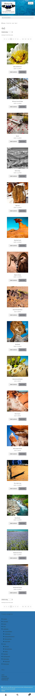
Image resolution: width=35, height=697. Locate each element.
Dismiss (3, 690)
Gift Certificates (8, 649)
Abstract (7, 646)
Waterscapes (6, 659)
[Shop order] (7, 32)
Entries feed (4, 676)
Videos (6, 651)
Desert (4, 624)
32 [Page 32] (28, 39)
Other (4, 644)
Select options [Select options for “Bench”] (13, 141)
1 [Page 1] (6, 39)
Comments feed (5, 678)
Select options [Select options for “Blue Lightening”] (13, 488)
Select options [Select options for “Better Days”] (13, 176)
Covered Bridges (8, 631)
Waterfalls (7, 661)
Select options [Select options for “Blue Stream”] (13, 523)
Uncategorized (6, 656)
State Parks (7, 641)
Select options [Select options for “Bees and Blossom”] (13, 72)
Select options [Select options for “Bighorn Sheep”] (13, 280)
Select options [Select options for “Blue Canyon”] (13, 419)
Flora (4, 626)
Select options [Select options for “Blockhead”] (13, 349)
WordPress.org (5, 679)
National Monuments (9, 636)
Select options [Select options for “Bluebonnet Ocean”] (13, 558)
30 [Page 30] (22, 39)
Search (17, 695)
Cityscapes (5, 621)
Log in (3, 674)
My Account (6, 695)
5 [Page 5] (15, 39)
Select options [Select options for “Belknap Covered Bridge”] (13, 106)
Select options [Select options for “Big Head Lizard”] (13, 245)
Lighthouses (7, 634)
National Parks (8, 639)
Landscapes (5, 629)
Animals (5, 619)
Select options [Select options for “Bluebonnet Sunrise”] (13, 592)
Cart (27, 694)
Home (4, 23)
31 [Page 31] (25, 39)
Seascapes (5, 654)
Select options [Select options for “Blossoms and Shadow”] (13, 384)
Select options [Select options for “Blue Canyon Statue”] (13, 453)
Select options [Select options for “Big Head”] (13, 210)
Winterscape (6, 664)
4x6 (13, 23)
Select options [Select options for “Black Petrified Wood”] (13, 315)
